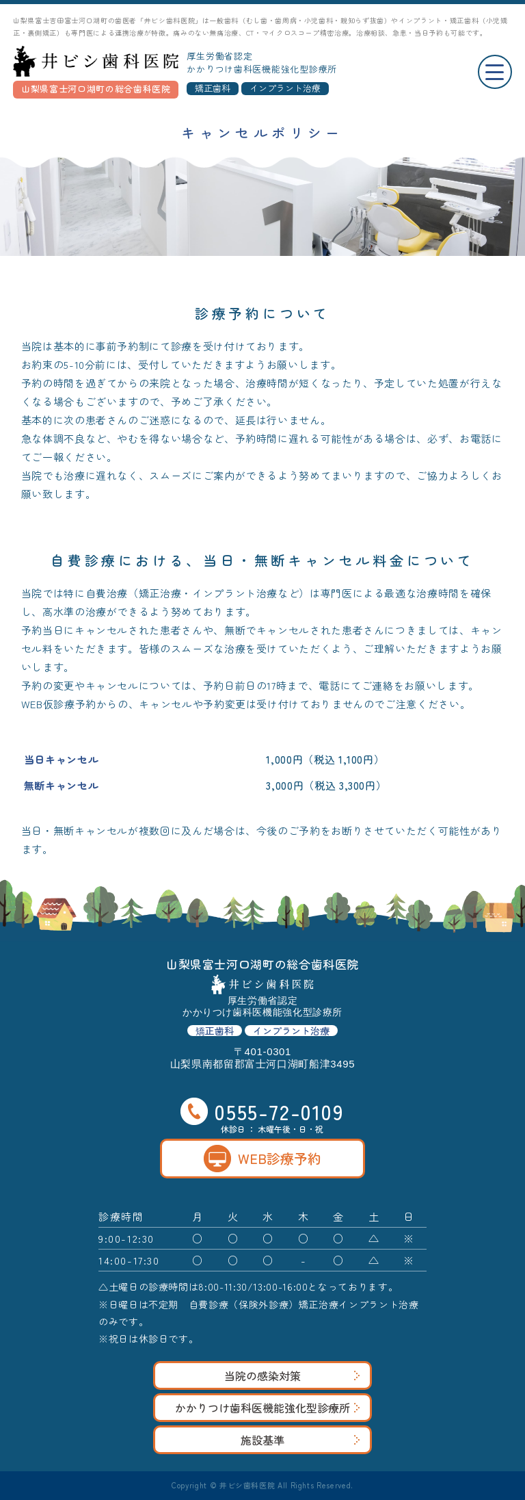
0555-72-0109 (262, 1111)
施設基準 (300, 1440)
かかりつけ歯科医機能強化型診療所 (267, 1407)
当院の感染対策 (292, 1375)
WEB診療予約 (262, 1158)
